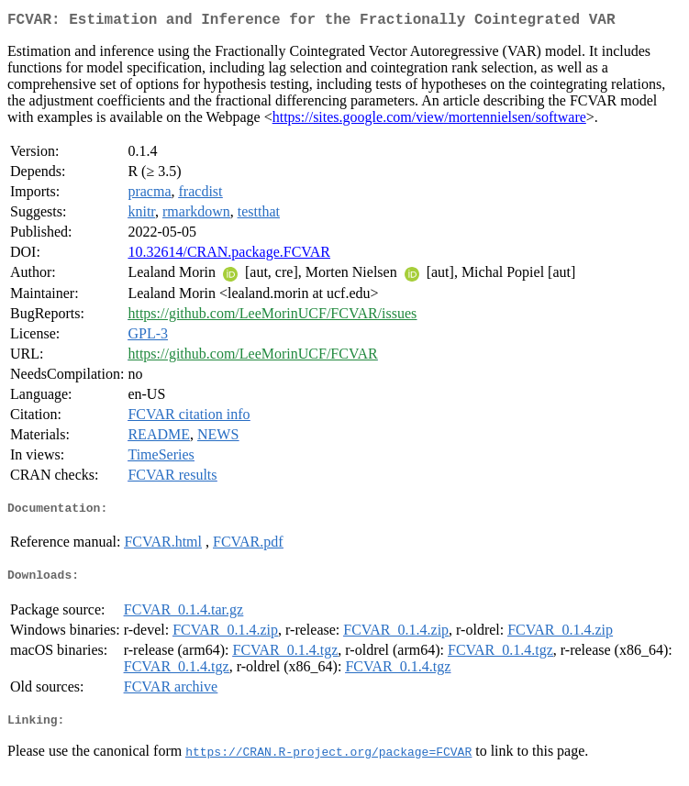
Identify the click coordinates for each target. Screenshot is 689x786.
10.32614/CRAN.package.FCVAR (229, 255)
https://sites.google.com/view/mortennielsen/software (429, 120)
